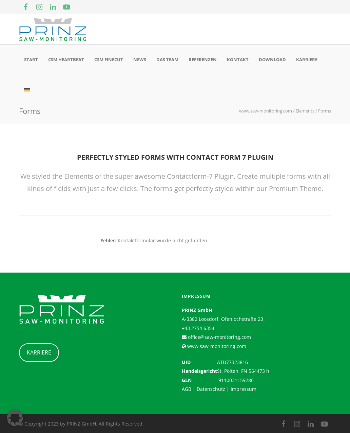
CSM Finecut (108, 59)
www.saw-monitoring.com (216, 346)
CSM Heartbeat (66, 59)
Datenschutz (211, 389)
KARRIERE (39, 352)
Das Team (167, 59)
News (139, 59)
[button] (15, 418)
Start (31, 59)
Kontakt (238, 59)
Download (272, 59)
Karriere (306, 59)
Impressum (243, 389)
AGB (186, 389)
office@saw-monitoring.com (219, 337)
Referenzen (203, 59)
